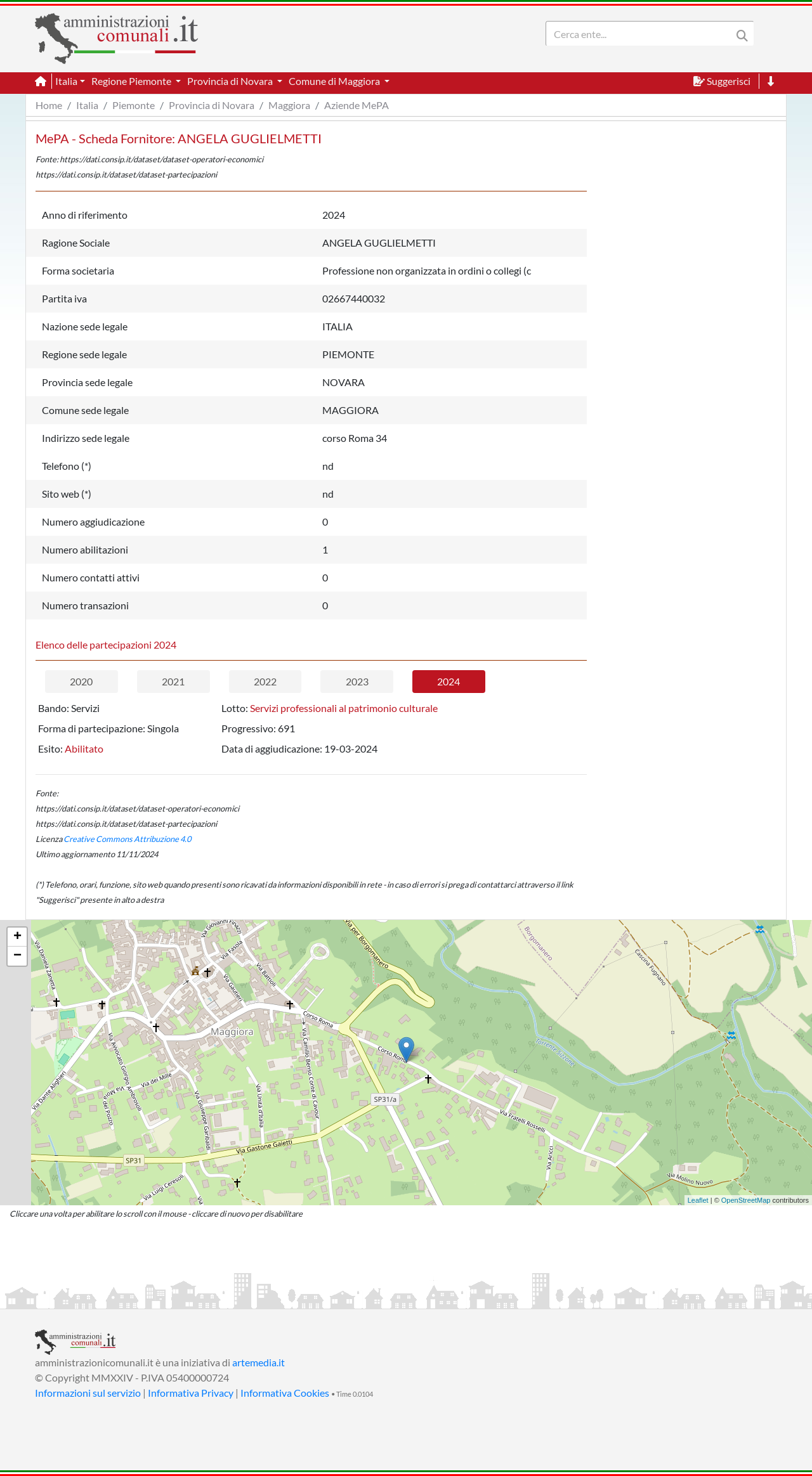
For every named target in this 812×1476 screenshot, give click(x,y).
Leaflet (698, 1200)
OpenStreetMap (746, 1200)
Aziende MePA (356, 105)
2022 (265, 681)
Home (49, 105)
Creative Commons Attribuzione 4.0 (127, 839)
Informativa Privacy (190, 1393)
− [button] (17, 956)
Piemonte (133, 105)
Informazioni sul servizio (88, 1393)
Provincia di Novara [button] (231, 81)
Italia (87, 105)
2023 (357, 681)
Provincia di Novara (211, 105)
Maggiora (289, 105)
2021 (173, 681)
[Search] (641, 34)
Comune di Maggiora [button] (335, 81)
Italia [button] (66, 81)
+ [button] (17, 937)
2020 (81, 681)
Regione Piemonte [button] (132, 81)
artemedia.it (258, 1362)
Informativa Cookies (284, 1393)
